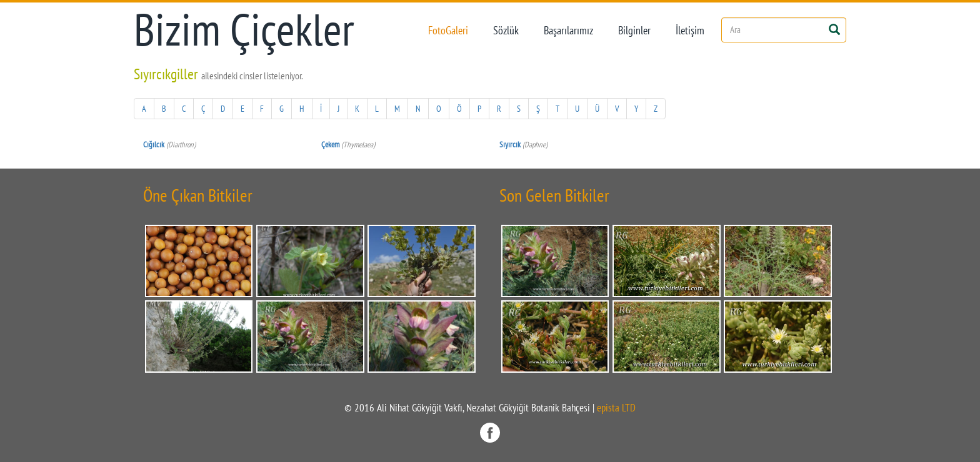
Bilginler (634, 29)
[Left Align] (834, 28)
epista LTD (616, 408)
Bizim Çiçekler (244, 29)
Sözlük (506, 29)
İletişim (690, 29)
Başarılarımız (568, 29)
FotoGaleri (448, 29)
